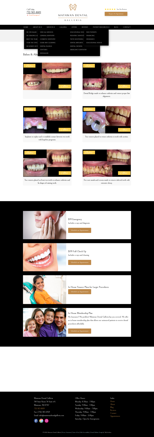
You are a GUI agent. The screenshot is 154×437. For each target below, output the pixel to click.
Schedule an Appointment (79, 230)
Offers (74, 27)
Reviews (85, 27)
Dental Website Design (96, 432)
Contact (127, 27)
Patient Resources (100, 27)
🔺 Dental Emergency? (33, 15)
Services (50, 27)
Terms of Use (75, 432)
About (112, 404)
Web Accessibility (84, 432)
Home (25, 27)
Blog (116, 27)
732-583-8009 (34, 12)
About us (36, 27)
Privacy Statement (66, 432)
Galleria (63, 27)
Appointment (115, 416)
